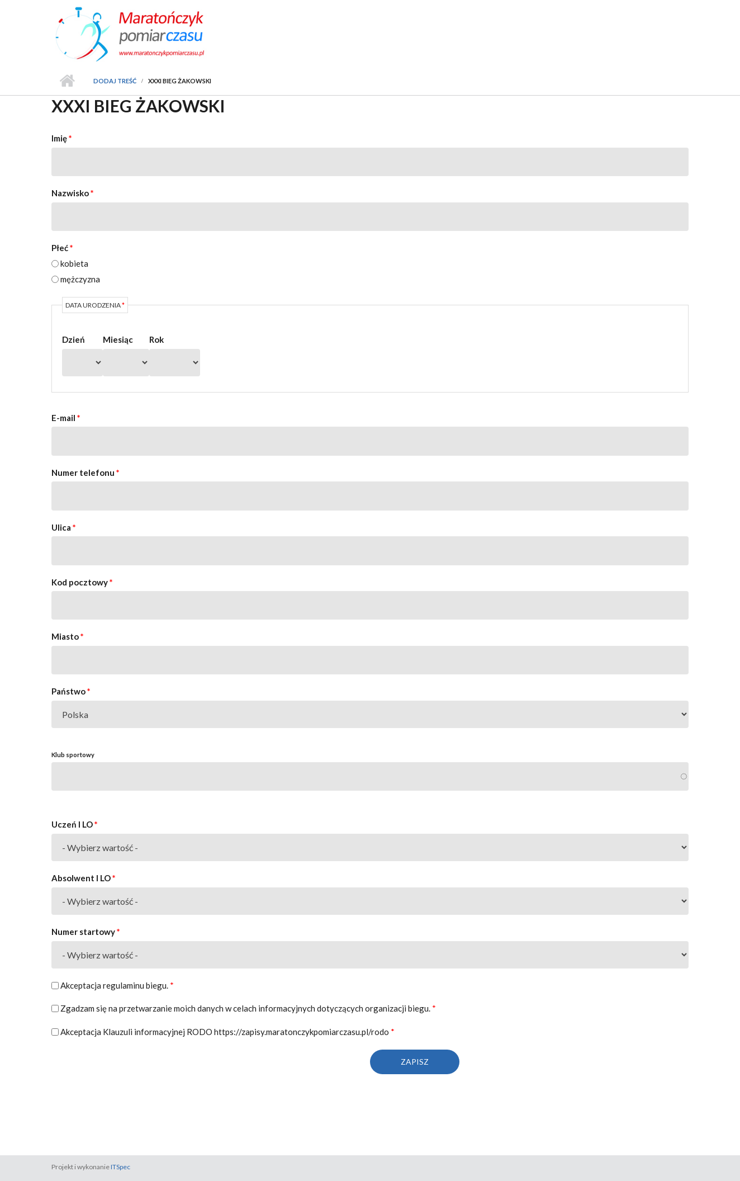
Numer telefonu (85, 472)
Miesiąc (118, 339)
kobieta (74, 263)
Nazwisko (72, 193)
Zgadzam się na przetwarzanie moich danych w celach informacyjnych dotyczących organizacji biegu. (248, 1008)
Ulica (63, 527)
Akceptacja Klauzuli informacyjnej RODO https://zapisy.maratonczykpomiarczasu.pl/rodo (227, 1032)
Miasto (67, 636)
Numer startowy (85, 932)
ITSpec (120, 1167)
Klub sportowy (72, 754)
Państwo (71, 691)
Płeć (62, 248)
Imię (61, 138)
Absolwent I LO (83, 878)
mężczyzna (80, 279)
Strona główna (66, 81)
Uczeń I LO (74, 824)
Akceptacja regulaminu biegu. (117, 985)
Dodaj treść (114, 80)
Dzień (73, 339)
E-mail (65, 418)
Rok (156, 339)
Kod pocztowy (82, 582)
